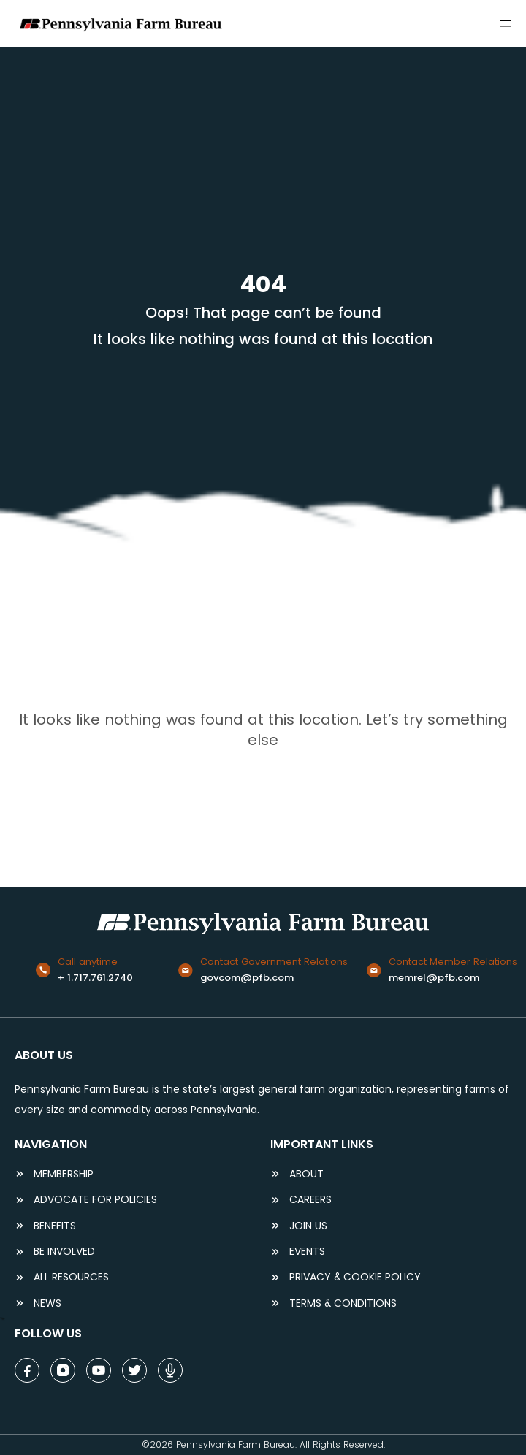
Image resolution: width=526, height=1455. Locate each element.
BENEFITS (55, 1226)
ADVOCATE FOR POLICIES (95, 1199)
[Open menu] (505, 23)
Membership (64, 1174)
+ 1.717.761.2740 (95, 978)
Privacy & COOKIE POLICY (355, 1277)
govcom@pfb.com (247, 978)
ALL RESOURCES (71, 1277)
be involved (64, 1251)
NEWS (47, 1303)
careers (310, 1199)
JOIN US (308, 1226)
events (307, 1251)
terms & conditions (343, 1303)
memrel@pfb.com (434, 978)
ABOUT (306, 1174)
